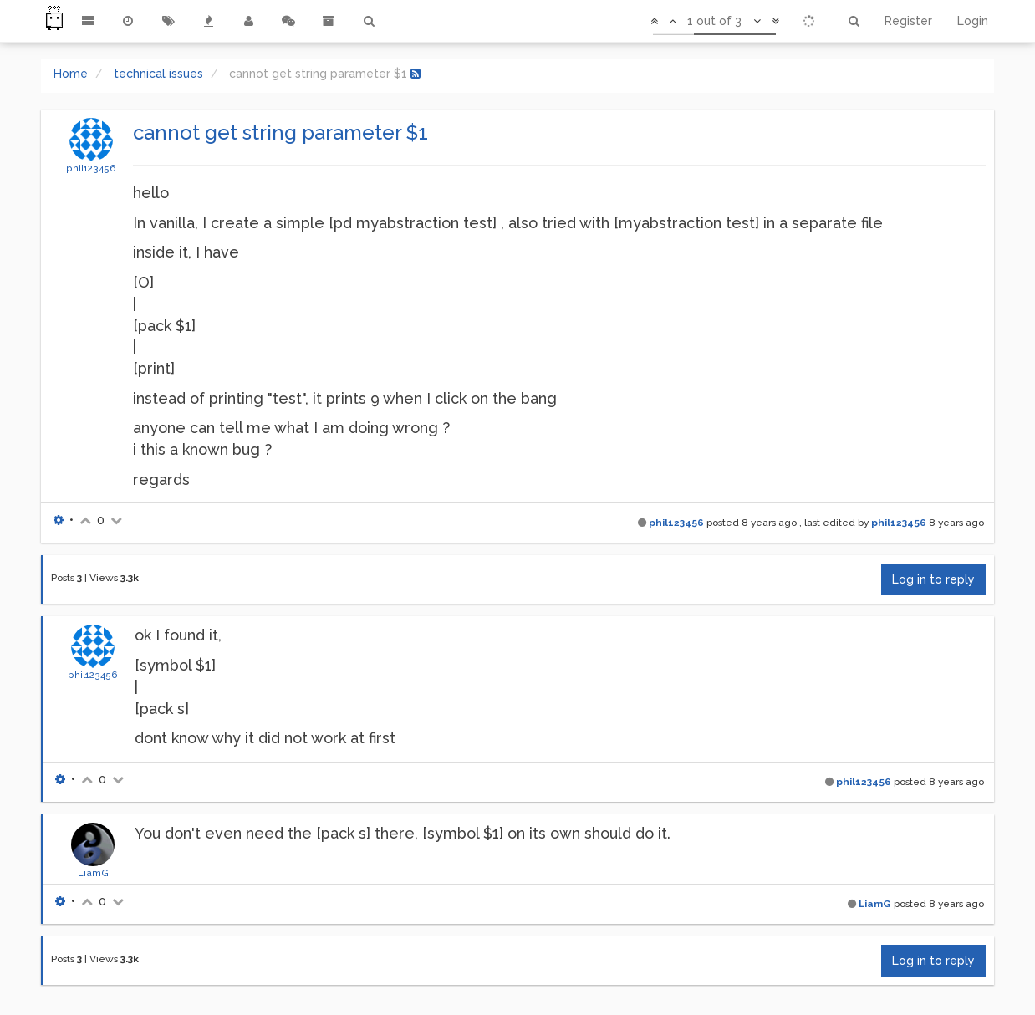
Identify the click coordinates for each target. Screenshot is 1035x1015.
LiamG (93, 873)
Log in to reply (933, 579)
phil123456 (91, 168)
